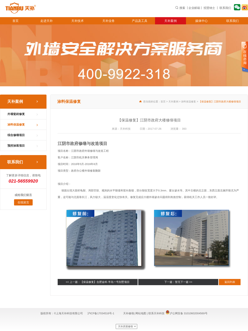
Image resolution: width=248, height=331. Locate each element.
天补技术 (77, 21)
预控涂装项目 (16, 145)
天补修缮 (128, 313)
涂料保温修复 (16, 124)
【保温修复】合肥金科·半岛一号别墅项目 (105, 282)
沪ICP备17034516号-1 (100, 313)
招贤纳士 (209, 7)
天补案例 (170, 21)
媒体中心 (201, 21)
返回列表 (229, 282)
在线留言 (23, 202)
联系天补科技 (156, 313)
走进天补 (46, 21)
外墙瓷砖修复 (16, 114)
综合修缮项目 (16, 135)
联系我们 (225, 7)
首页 (15, 21)
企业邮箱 (194, 7)
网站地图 (141, 313)
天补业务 (108, 21)
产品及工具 (139, 21)
